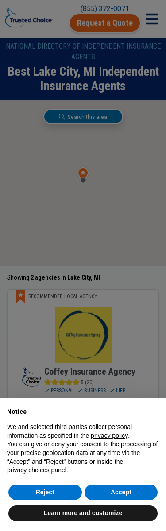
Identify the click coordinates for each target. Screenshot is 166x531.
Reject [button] (45, 492)
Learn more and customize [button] (83, 512)
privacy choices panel (36, 470)
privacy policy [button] (109, 435)
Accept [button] (121, 492)
